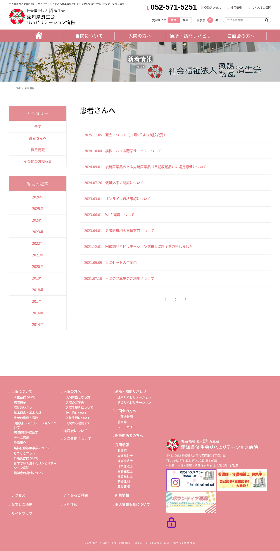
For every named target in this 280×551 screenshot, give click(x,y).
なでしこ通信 (21, 504)
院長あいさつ (23, 406)
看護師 (122, 450)
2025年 (37, 208)
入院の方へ (72, 390)
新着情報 (30, 87)
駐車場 (122, 421)
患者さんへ (38, 137)
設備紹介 (20, 442)
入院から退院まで (78, 422)
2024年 (37, 219)
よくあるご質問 (261, 7)
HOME (17, 87)
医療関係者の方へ (129, 435)
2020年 (37, 266)
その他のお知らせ (38, 160)
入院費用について (77, 438)
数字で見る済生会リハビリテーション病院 (35, 465)
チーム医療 (21, 437)
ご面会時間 (125, 416)
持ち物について (76, 412)
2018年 (37, 289)
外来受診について (26, 457)
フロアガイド (127, 426)
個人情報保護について (132, 504)
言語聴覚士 (125, 470)
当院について (21, 390)
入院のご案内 (75, 401)
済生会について (24, 396)
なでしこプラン (24, 452)
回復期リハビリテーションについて (35, 424)
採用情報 (236, 7)
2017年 (37, 300)
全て (37, 126)
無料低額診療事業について (32, 447)
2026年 (37, 196)
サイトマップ (21, 513)
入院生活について (78, 417)
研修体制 (124, 481)
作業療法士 (125, 465)
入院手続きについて (79, 406)
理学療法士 (125, 460)
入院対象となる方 (78, 396)
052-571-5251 (174, 7)
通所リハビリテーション (134, 396)
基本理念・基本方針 (27, 412)
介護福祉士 (125, 455)
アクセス (18, 494)
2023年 (37, 231)
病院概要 (20, 401)
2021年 (37, 254)
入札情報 (70, 504)
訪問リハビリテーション (134, 401)
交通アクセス (212, 7)
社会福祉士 (125, 475)
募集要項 (124, 486)
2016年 (37, 312)
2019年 (37, 277)
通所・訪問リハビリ (131, 390)
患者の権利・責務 (26, 417)
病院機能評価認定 (26, 431)
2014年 (37, 324)
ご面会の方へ (125, 410)
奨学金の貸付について (29, 472)
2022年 (37, 242)
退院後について (75, 430)
